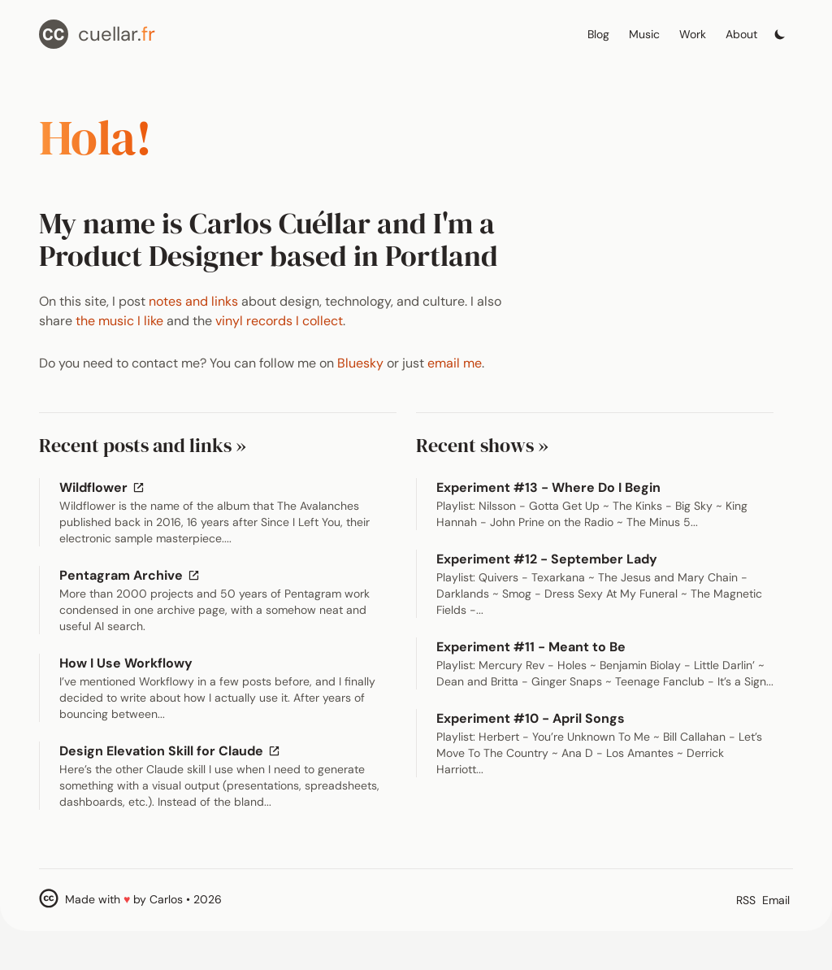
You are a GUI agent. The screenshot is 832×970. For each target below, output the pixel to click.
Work (692, 34)
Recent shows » (482, 445)
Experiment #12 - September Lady (546, 559)
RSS (746, 900)
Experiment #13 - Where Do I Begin (548, 487)
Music (644, 34)
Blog (598, 34)
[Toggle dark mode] (780, 30)
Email (776, 900)
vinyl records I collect (279, 320)
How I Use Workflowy (126, 663)
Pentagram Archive (131, 575)
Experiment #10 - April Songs (530, 718)
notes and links (193, 301)
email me (454, 363)
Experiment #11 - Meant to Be (531, 646)
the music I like (119, 320)
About (741, 34)
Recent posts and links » (142, 445)
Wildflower (104, 487)
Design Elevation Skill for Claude (171, 750)
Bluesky (360, 363)
